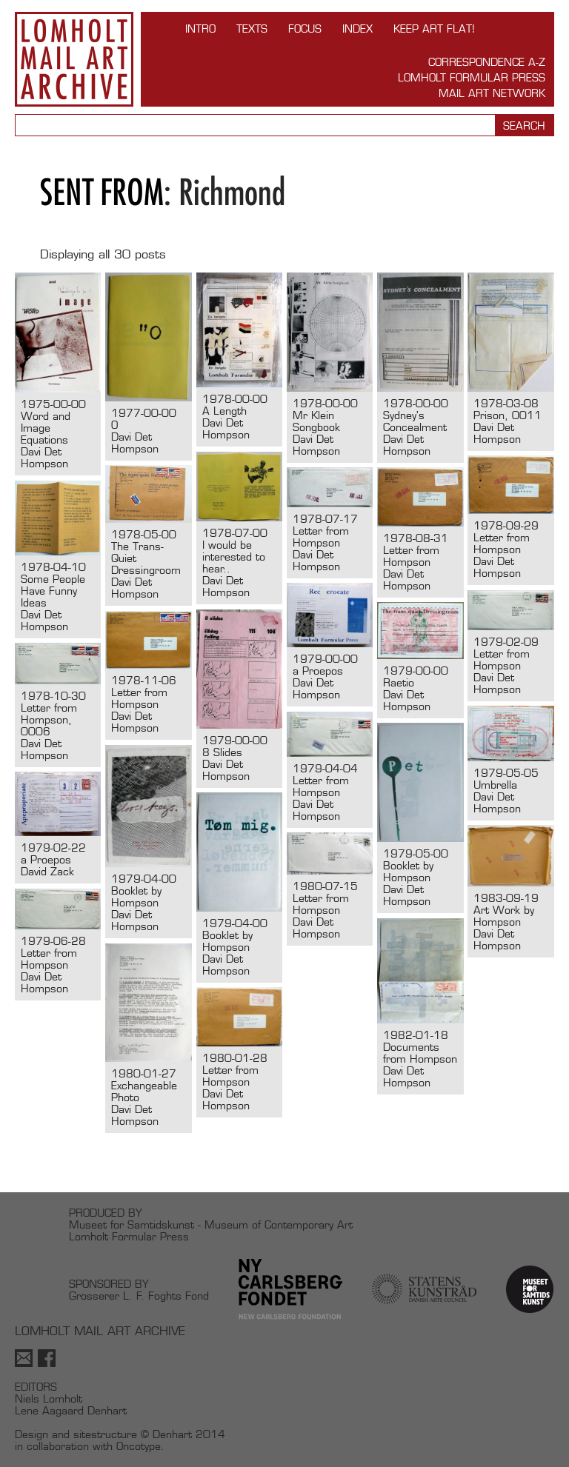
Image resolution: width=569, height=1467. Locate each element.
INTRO (200, 28)
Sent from (102, 192)
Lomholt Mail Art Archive (74, 59)
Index (357, 28)
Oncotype (138, 1446)
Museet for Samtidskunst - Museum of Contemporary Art (211, 1224)
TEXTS (251, 28)
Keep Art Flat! (434, 28)
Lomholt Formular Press (471, 77)
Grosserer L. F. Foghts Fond (139, 1295)
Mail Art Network (492, 93)
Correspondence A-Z (486, 62)
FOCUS (305, 28)
